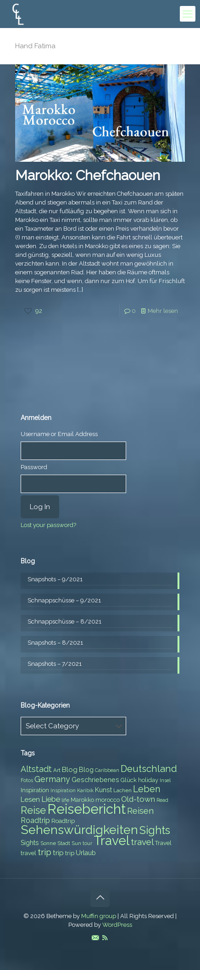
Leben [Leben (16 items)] (146, 789)
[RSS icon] (104, 938)
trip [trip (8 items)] (69, 853)
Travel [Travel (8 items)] (163, 843)
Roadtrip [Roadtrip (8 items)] (63, 820)
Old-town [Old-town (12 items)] (138, 799)
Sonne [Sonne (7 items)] (48, 843)
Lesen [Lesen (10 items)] (30, 799)
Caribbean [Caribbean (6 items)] (107, 770)
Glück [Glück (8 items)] (129, 780)
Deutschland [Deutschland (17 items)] (149, 768)
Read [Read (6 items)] (162, 800)
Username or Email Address (59, 434)
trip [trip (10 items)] (58, 853)
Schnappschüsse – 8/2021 (64, 621)
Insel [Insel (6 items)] (165, 780)
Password (34, 467)
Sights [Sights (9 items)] (30, 842)
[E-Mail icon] (95, 938)
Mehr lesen (163, 310)
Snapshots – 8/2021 (55, 642)
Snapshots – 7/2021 (55, 663)
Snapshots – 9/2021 (55, 579)
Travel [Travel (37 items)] (111, 840)
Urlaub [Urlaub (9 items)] (86, 853)
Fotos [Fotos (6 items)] (27, 780)
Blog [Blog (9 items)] (86, 769)
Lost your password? (48, 525)
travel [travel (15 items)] (142, 842)
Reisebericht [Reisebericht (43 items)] (86, 809)
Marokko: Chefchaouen (87, 175)
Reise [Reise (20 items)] (33, 810)
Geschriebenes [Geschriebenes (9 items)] (95, 779)
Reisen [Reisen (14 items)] (140, 811)
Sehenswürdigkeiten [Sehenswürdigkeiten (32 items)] (79, 830)
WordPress (117, 924)
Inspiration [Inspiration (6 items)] (63, 790)
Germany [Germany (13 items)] (52, 779)
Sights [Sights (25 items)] (154, 830)
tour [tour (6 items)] (87, 843)
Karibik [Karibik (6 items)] (85, 790)
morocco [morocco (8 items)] (107, 799)
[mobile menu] (187, 14)
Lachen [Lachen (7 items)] (122, 790)
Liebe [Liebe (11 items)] (50, 799)
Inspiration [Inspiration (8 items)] (35, 790)
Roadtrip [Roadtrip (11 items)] (35, 820)
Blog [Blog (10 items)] (70, 770)
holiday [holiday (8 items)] (148, 780)
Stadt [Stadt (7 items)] (63, 843)
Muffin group (98, 916)
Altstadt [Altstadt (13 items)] (36, 769)
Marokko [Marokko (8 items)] (82, 799)
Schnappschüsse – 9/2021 (64, 600)
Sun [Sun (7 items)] (76, 843)
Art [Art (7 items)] (57, 770)
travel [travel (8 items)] (28, 853)
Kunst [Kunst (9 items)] (103, 790)
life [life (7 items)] (65, 800)
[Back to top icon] (100, 897)
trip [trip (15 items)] (44, 852)
